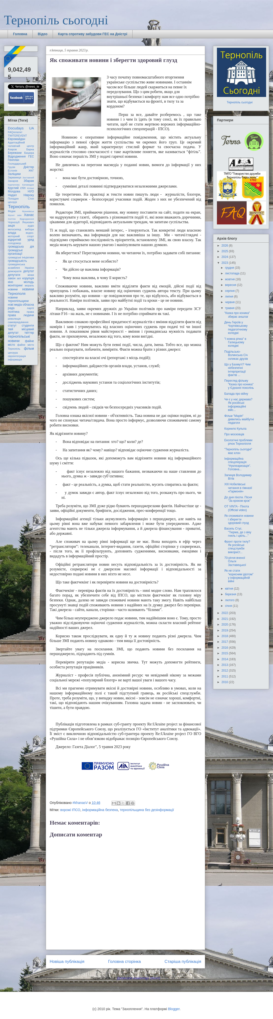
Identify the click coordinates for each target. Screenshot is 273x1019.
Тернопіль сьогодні (56, 20)
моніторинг (15, 285)
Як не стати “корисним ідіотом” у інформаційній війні (238, 576)
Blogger (174, 1009)
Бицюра (29, 152)
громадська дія (21, 246)
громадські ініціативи (21, 257)
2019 (225, 630)
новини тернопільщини (18, 299)
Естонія (12, 170)
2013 (225, 665)
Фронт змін (15, 215)
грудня (230, 267)
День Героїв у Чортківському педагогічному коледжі (235, 328)
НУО (31, 191)
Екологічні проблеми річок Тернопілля (238, 442)
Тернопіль (19, 206)
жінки (31, 274)
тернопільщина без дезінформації (147, 810)
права (30, 311)
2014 (225, 659)
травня (230, 308)
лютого (230, 600)
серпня (230, 291)
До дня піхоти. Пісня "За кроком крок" (238, 499)
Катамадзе (28, 184)
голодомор (14, 243)
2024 (225, 257)
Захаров (13, 180)
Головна (20, 34)
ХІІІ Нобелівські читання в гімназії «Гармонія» (238, 488)
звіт (19, 278)
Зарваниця (14, 177)
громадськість (17, 261)
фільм (29, 348)
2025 (225, 251)
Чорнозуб (14, 222)
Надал (12, 195)
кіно (10, 282)
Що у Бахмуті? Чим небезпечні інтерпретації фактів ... (237, 370)
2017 (225, 641)
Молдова (14, 191)
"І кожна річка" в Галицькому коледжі (235, 342)
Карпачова (13, 184)
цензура (13, 352)
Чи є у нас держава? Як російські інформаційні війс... (238, 405)
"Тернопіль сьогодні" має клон (238, 451)
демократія (14, 271)
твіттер (29, 332)
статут (12, 325)
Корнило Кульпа (235, 428)
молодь (29, 282)
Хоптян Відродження (21, 219)
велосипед (14, 229)
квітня (229, 588)
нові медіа (15, 304)
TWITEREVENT (17, 135)
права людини (21, 315)
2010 (225, 682)
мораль (29, 285)
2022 (225, 613)
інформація (15, 359)
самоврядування (18, 322)
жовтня (230, 279)
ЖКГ (31, 170)
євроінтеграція (17, 356)
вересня (231, 285)
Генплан (13, 160)
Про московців (234, 434)
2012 (225, 670)
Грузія (11, 167)
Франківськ (28, 211)
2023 (225, 263)
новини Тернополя (21, 291)
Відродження (17, 156)
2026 (225, 245)
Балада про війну (236, 393)
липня (229, 296)
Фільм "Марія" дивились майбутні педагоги (239, 419)
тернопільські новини (19, 338)
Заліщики (14, 174)
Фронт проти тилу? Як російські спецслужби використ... (237, 547)
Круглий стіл (17, 188)
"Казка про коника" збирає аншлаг (237, 314)
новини (13, 289)
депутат (28, 271)
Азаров (12, 149)
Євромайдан (16, 139)
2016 (225, 647)
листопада (232, 273)
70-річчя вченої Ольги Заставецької (235, 561)
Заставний (28, 177)
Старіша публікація (183, 961)
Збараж (29, 181)
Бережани (15, 153)
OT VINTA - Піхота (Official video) (236, 508)
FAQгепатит (15, 132)
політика (13, 312)
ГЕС (31, 156)
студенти (28, 325)
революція (14, 318)
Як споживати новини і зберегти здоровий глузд (239, 519)
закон (11, 278)
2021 (225, 619)
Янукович (28, 222)
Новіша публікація (67, 961)
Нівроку (29, 195)
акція (11, 225)
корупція (28, 278)
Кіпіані (30, 188)
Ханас (29, 215)
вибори (29, 229)
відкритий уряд (21, 239)
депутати (14, 275)
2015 (225, 653)
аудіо (31, 225)
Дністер (29, 167)
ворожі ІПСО (70, 810)
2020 (225, 624)
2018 (225, 636)
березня (231, 594)
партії (30, 308)
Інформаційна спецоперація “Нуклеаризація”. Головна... (237, 464)
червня (230, 302)
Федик (11, 211)
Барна (30, 149)
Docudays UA (21, 128)
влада (12, 233)
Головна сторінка (124, 961)
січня (229, 606)
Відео (42, 34)
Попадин (13, 198)
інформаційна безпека (100, 810)
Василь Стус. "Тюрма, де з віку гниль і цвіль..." (237, 532)
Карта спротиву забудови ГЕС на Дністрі (92, 34)
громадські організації (15, 252)
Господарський (17, 163)
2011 (225, 676)
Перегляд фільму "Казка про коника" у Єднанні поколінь (239, 384)
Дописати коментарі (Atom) (138, 978)
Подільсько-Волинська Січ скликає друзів (236, 355)
